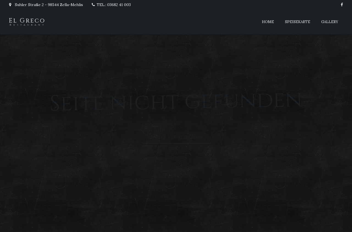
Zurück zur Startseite (176, 137)
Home (268, 21)
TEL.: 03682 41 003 (111, 4)
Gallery (329, 21)
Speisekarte (297, 21)
